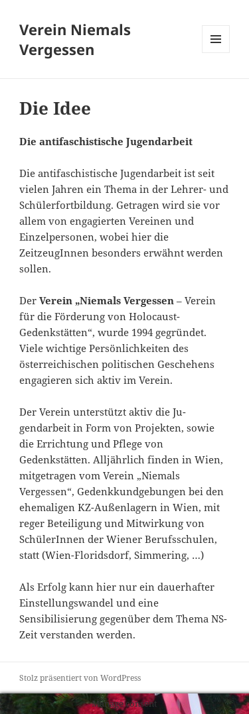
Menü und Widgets (216, 52)
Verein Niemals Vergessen (75, 39)
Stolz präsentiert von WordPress (80, 678)
